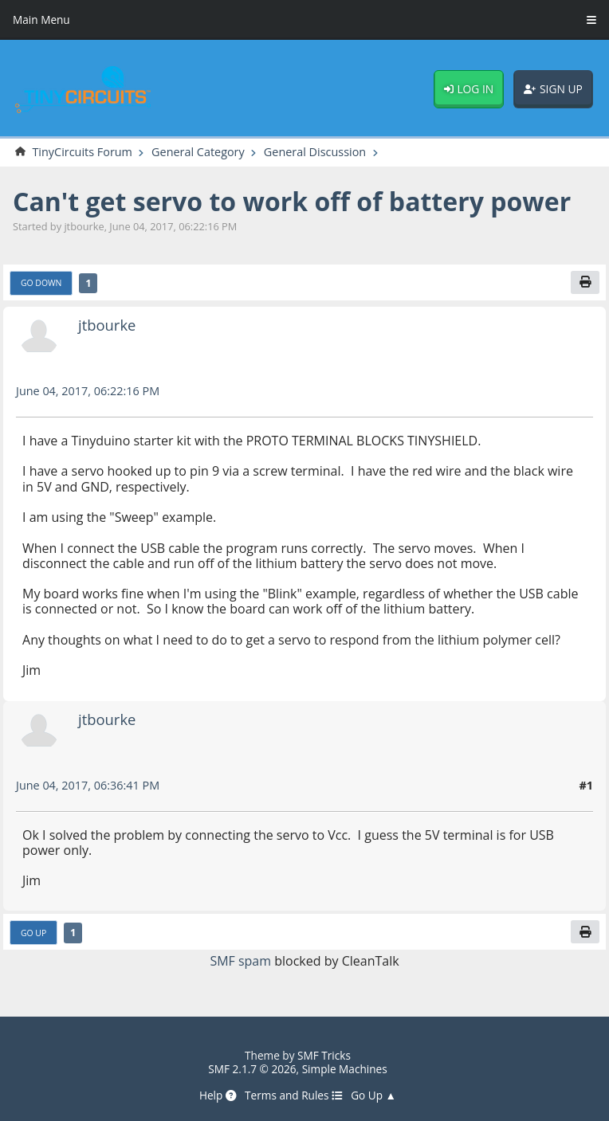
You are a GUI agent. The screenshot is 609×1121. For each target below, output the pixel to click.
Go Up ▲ (373, 1095)
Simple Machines (344, 1068)
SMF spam (240, 961)
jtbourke (107, 325)
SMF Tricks (324, 1055)
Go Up (33, 933)
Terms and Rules (294, 1095)
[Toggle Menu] (591, 20)
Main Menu (41, 19)
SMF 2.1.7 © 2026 (252, 1068)
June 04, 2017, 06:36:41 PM (87, 785)
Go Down (41, 282)
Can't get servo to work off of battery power (292, 201)
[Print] (585, 282)
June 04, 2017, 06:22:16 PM (87, 390)
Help (218, 1095)
